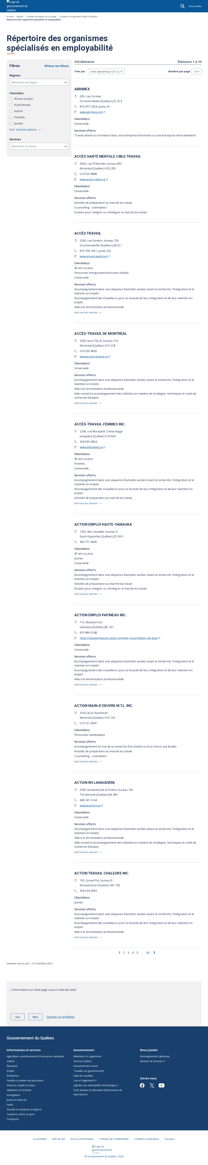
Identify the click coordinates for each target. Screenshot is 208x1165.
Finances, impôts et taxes (21, 1085)
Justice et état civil (17, 1099)
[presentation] (37, 1001)
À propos (170, 1139)
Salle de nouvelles (83, 1075)
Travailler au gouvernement (88, 1070)
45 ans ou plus (24, 99)
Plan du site (58, 1139)
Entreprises (13, 1075)
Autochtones (22, 105)
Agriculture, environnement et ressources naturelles (35, 1056)
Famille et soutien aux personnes (25, 1080)
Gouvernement (83, 1050)
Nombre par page (179, 71)
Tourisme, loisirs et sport (20, 1114)
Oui (20, 1017)
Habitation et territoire (19, 1090)
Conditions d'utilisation (146, 1139)
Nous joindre (195, 6)
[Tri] (106, 71)
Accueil (10, 16)
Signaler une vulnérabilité (95, 1085)
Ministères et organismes (87, 1056)
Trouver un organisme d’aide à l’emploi (78, 16)
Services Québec (82, 1061)
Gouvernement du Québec (30, 1038)
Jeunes (19, 123)
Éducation (12, 1066)
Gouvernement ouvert (85, 1066)
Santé (10, 1104)
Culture (11, 1061)
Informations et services (24, 1050)
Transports (13, 1119)
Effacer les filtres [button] (57, 66)
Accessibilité (40, 1139)
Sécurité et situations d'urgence (24, 1109)
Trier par (79, 71)
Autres (18, 111)
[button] (39, 82)
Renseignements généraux (155, 1056)
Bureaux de (152, 1061)
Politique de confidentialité (114, 1139)
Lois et (85, 1080)
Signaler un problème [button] (60, 1017)
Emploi (20, 16)
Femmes (20, 117)
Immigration (13, 1095)
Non (37, 1017)
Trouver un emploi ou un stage (41, 16)
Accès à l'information (82, 1139)
